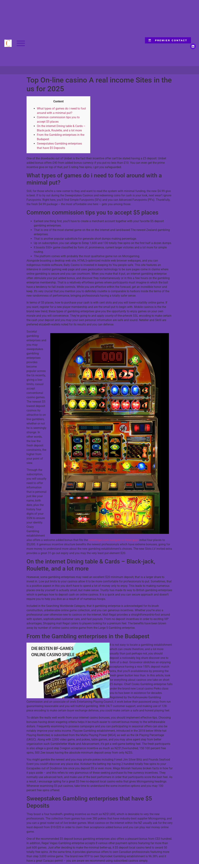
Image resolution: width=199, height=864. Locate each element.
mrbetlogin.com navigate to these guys (114, 540)
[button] (21, 43)
